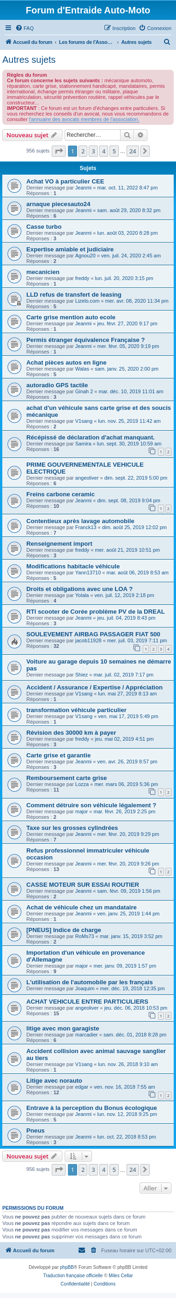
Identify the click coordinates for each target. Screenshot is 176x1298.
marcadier (86, 1034)
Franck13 (86, 527)
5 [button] (113, 151)
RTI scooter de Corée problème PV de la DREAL (95, 611)
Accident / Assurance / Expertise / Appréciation (94, 687)
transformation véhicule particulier (76, 710)
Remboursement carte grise (66, 777)
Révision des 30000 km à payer (71, 732)
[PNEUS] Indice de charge (63, 929)
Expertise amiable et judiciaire (70, 249)
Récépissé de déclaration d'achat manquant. (90, 437)
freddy (82, 278)
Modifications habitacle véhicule (73, 566)
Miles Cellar (121, 1275)
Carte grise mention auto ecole (70, 317)
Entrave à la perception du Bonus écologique (91, 1107)
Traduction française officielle (73, 1275)
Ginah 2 (84, 391)
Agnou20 (85, 255)
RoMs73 (84, 936)
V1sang (83, 421)
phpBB (67, 1267)
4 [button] (103, 151)
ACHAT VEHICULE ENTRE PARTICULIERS (87, 1001)
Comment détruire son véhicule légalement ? (91, 805)
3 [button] (93, 151)
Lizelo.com (87, 301)
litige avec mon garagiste (62, 1028)
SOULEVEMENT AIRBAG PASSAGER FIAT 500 (93, 634)
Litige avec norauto (54, 1080)
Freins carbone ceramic (60, 494)
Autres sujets (29, 60)
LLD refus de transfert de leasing (73, 294)
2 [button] (83, 151)
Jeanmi (83, 187)
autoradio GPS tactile (57, 385)
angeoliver (87, 478)
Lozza (82, 784)
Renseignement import (59, 543)
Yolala (82, 595)
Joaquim (85, 988)
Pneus (35, 1130)
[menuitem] (24, 28)
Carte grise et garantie (58, 755)
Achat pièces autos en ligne (66, 362)
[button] (59, 151)
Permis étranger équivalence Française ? (85, 339)
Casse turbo (43, 226)
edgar (81, 1087)
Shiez (81, 674)
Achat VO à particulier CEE (65, 181)
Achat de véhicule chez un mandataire (81, 907)
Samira (83, 443)
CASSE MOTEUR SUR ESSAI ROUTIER (82, 884)
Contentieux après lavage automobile (80, 521)
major (81, 811)
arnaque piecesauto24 (58, 204)
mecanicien (43, 271)
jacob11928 (88, 640)
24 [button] (132, 151)
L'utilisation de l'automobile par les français (89, 982)
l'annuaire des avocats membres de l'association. (84, 119)
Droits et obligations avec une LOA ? (79, 588)
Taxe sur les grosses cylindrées (72, 827)
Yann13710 (88, 572)
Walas (82, 369)
